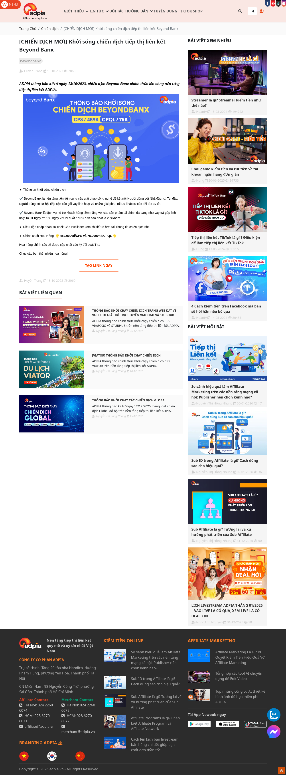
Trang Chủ (27, 28)
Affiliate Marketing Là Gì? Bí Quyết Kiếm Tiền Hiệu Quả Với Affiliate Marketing (240, 657)
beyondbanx (30, 61)
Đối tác (116, 11)
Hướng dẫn (136, 11)
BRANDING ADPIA (40, 743)
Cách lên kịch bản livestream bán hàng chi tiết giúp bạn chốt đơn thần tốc (154, 744)
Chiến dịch (50, 28)
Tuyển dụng (165, 11)
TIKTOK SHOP (191, 11)
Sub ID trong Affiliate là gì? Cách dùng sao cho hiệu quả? (155, 681)
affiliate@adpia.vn (40, 726)
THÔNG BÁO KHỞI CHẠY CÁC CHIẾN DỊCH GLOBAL (129, 400)
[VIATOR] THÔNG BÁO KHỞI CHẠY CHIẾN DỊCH (126, 355)
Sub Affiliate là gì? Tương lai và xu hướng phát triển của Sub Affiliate (156, 702)
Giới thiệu (74, 11)
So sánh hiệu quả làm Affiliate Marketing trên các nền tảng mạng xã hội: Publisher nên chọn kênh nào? (156, 660)
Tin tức (96, 11)
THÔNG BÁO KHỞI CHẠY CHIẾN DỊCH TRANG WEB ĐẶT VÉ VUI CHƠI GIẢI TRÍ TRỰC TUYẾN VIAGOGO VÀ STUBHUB (134, 312)
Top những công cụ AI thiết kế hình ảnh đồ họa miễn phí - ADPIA (240, 696)
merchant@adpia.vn (78, 731)
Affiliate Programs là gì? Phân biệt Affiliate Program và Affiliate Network (155, 723)
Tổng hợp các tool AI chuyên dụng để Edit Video (238, 676)
